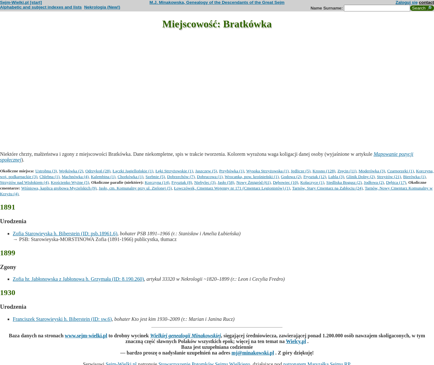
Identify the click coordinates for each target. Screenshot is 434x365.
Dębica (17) (396, 182)
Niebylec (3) (204, 182)
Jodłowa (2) (374, 182)
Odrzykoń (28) (97, 171)
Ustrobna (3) (46, 171)
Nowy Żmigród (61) (253, 182)
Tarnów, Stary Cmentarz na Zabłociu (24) (327, 188)
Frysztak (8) (182, 182)
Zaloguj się (407, 2)
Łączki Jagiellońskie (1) (133, 171)
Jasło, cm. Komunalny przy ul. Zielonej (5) (135, 188)
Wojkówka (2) (71, 171)
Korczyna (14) (157, 182)
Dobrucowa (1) (210, 176)
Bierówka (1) (414, 176)
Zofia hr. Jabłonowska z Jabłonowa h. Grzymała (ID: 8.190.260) (78, 279)
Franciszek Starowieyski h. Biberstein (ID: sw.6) (62, 319)
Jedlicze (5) (301, 171)
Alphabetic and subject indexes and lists (41, 7)
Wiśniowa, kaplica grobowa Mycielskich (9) (59, 188)
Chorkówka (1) (130, 176)
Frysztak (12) (314, 176)
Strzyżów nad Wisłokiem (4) (24, 182)
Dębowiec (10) (285, 182)
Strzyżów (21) (389, 176)
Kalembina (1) (103, 176)
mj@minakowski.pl (253, 352)
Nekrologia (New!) (102, 7)
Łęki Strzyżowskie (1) (174, 171)
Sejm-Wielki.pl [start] (21, 2)
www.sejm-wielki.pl (86, 335)
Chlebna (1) (49, 176)
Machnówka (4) (75, 176)
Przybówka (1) (231, 171)
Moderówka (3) (372, 171)
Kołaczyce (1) (312, 182)
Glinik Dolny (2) (360, 176)
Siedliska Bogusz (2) (344, 182)
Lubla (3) (336, 176)
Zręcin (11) (346, 171)
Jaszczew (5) (206, 171)
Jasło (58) (226, 182)
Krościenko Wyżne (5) (70, 182)
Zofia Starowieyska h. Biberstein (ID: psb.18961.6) (65, 233)
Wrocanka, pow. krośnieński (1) (252, 176)
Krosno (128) (323, 171)
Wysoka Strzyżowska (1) (267, 171)
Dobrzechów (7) (181, 176)
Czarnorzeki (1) (400, 171)
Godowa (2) (291, 176)
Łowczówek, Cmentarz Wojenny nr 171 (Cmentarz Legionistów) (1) (232, 188)
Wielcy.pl (296, 341)
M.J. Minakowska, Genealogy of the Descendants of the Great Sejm (217, 2)
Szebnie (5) (155, 176)
